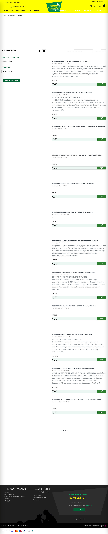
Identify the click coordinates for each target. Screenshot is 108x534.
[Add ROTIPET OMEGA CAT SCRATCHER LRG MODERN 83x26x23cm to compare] (56, 397)
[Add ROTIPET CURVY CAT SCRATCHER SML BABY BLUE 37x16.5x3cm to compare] (56, 247)
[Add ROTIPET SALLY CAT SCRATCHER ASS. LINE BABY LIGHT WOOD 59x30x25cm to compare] (56, 460)
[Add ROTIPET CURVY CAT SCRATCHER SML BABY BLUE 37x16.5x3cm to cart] (102, 246)
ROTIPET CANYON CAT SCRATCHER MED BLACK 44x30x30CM (74, 98)
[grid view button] (39, 51)
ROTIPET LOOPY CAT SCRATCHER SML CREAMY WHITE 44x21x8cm (75, 302)
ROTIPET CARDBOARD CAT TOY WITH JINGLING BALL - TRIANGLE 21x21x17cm (79, 169)
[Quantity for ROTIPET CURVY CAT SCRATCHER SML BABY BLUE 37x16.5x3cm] (94, 246)
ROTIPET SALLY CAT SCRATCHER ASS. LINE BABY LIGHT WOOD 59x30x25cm (78, 447)
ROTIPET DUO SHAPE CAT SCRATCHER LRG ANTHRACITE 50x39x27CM (77, 266)
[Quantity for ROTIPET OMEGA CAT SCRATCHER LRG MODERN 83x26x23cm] (94, 397)
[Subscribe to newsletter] (79, 509)
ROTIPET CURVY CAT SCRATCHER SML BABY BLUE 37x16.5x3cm (74, 234)
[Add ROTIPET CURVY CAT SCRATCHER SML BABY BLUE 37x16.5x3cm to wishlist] (61, 247)
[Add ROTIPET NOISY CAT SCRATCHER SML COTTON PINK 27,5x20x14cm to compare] (56, 352)
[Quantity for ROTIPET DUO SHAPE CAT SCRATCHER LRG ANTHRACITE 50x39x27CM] (94, 289)
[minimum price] (3, 71)
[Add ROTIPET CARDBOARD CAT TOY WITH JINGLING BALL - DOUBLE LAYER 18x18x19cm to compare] (56, 151)
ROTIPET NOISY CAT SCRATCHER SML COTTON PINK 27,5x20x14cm (76, 339)
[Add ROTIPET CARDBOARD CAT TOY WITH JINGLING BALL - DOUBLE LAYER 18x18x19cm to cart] (102, 151)
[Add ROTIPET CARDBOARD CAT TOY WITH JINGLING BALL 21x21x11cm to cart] (102, 214)
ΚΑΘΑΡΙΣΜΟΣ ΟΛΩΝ (11, 80)
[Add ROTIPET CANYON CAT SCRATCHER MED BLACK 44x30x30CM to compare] (56, 124)
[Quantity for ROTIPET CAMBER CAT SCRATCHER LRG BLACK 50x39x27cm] (94, 86)
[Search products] (24, 6)
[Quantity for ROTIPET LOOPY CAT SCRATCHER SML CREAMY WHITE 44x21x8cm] (94, 327)
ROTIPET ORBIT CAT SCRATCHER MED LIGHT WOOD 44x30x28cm (75, 410)
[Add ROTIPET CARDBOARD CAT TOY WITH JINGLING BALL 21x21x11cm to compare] (56, 214)
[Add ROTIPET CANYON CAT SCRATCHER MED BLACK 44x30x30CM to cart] (102, 124)
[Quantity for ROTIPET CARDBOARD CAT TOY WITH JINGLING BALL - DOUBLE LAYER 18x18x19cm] (94, 151)
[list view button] (44, 51)
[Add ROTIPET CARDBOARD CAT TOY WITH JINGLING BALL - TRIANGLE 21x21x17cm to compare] (56, 182)
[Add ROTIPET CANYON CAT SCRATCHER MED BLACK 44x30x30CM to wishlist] (61, 124)
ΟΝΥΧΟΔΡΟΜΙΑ (11, 15)
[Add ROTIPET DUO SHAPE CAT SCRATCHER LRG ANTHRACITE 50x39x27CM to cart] (102, 289)
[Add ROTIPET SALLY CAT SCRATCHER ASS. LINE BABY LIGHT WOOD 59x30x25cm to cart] (102, 460)
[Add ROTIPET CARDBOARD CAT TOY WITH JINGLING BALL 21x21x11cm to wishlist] (61, 214)
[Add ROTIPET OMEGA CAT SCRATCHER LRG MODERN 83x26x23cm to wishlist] (61, 397)
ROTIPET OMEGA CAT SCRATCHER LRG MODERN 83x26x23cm (74, 372)
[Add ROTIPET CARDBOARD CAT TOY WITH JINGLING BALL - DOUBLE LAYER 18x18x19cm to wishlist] (61, 151)
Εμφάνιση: (97, 51)
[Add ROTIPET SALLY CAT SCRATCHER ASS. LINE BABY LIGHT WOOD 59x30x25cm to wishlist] (61, 460)
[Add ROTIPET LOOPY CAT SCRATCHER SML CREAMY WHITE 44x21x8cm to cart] (102, 327)
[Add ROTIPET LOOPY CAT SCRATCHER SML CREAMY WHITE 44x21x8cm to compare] (56, 327)
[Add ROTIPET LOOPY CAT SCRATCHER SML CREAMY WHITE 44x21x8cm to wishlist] (61, 327)
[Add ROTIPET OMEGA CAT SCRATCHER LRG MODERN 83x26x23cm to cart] (102, 397)
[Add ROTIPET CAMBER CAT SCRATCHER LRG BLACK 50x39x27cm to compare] (56, 86)
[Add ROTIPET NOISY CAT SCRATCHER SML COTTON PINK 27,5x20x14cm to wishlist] (61, 352)
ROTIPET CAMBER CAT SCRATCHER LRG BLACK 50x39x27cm (73, 63)
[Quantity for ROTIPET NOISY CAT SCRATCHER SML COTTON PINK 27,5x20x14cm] (94, 352)
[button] (98, 86)
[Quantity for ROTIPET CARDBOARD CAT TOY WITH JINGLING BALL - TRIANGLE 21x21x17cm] (94, 181)
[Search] (10, 6)
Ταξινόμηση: (68, 51)
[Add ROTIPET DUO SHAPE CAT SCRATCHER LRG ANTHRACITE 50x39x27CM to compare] (56, 289)
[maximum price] (9, 71)
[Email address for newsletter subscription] (80, 502)
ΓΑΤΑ (5, 15)
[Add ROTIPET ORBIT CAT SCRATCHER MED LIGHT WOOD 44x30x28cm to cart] (102, 435)
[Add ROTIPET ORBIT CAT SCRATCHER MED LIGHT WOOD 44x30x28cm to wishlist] (61, 435)
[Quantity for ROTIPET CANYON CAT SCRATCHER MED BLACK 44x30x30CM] (94, 124)
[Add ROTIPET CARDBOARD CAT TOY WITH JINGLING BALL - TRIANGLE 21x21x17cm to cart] (102, 181)
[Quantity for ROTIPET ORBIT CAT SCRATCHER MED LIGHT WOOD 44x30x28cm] (94, 435)
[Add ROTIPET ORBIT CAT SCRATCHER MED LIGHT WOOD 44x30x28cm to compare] (56, 435)
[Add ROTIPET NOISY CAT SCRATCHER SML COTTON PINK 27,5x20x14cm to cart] (102, 352)
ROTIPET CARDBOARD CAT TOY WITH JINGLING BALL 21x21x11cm (75, 201)
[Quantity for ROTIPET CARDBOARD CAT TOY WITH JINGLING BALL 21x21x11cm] (94, 214)
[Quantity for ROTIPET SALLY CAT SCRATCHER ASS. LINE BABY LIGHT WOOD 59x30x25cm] (94, 460)
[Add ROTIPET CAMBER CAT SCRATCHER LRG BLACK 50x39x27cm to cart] (102, 86)
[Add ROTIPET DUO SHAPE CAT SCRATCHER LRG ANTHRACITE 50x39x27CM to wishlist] (61, 289)
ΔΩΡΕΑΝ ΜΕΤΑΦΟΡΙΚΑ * (98, 1)
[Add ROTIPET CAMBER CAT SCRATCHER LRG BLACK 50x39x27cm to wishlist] (61, 86)
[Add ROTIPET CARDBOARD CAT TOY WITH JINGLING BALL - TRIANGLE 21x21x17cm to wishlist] (61, 182)
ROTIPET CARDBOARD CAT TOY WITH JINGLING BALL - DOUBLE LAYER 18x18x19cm (76, 137)
